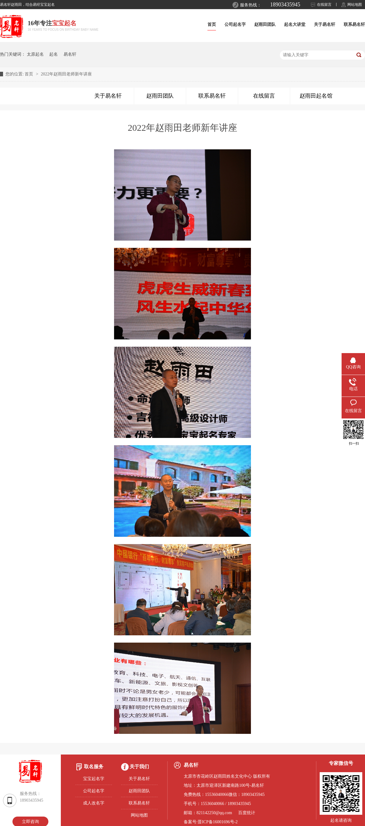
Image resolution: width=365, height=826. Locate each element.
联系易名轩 (354, 24)
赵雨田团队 (265, 24)
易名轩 (70, 54)
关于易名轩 (324, 24)
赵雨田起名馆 (316, 96)
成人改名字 (93, 803)
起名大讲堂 (294, 24)
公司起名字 (235, 24)
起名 (53, 54)
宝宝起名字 (93, 778)
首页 (211, 24)
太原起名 (35, 54)
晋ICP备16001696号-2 (218, 822)
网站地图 (354, 4)
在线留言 (324, 4)
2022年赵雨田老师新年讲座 (66, 74)
